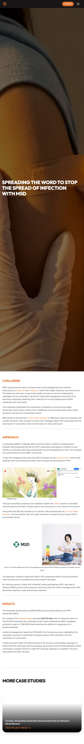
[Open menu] (78, 4)
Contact (68, 4)
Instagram (33, 390)
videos (57, 503)
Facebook (20, 390)
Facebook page (25, 618)
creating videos (63, 457)
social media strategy (37, 418)
